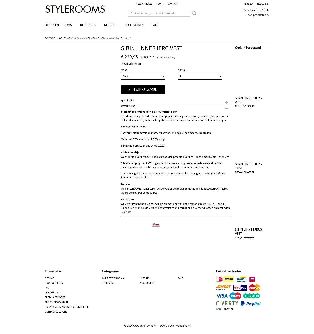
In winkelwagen (144, 89)
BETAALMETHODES (55, 297)
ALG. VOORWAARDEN (56, 302)
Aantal (181, 70)
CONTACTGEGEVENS (56, 311)
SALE (155, 25)
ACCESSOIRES (134, 25)
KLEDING (110, 25)
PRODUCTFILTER (54, 283)
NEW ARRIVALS (144, 3)
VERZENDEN (51, 292)
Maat (124, 70)
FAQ (47, 287)
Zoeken (193, 13)
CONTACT (172, 3)
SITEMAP (49, 278)
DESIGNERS (88, 25)
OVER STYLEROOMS (58, 25)
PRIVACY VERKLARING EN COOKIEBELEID (67, 307)
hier (128, 212)
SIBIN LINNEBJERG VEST (115, 38)
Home (49, 38)
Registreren (263, 3)
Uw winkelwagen (255, 10)
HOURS (160, 3)
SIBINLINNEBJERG (85, 38)
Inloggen (248, 3)
